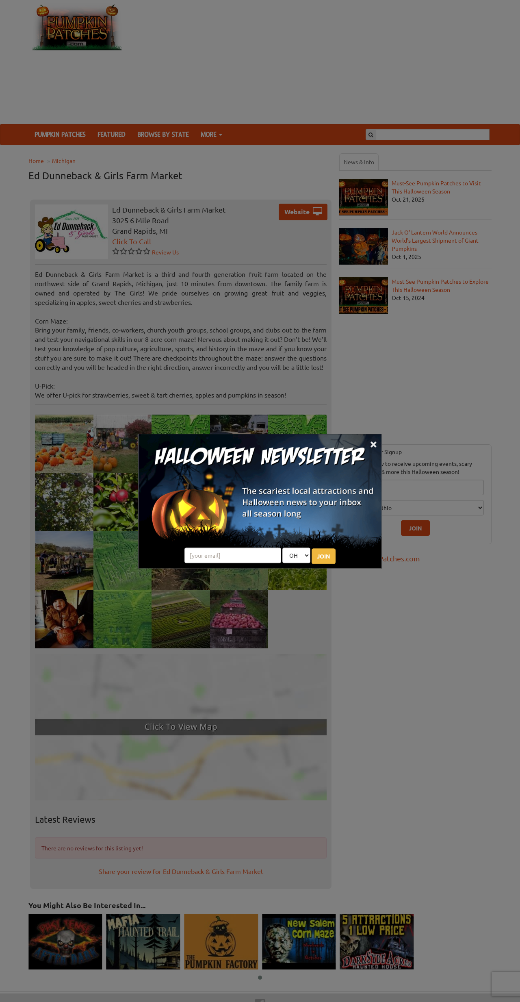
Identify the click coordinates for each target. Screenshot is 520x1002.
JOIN (323, 556)
